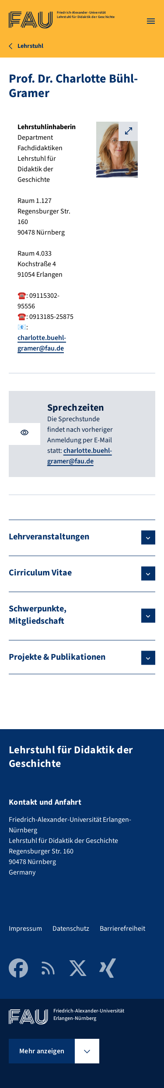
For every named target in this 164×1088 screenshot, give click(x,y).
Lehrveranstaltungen (49, 537)
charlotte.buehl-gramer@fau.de (79, 456)
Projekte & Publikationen (57, 657)
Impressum (25, 928)
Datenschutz (70, 928)
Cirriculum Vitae (40, 573)
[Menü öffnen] (151, 21)
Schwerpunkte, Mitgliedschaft (37, 615)
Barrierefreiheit (122, 928)
